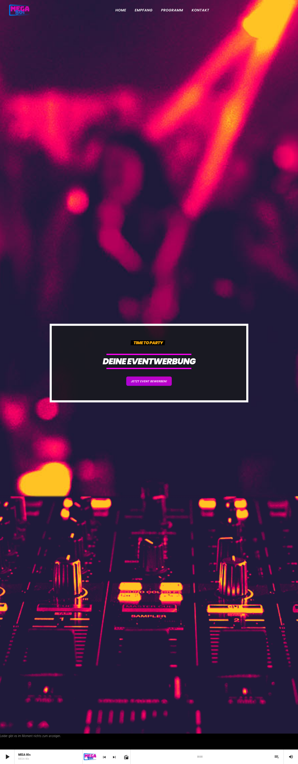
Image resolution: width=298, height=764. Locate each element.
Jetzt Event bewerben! (149, 381)
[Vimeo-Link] (19, 10)
